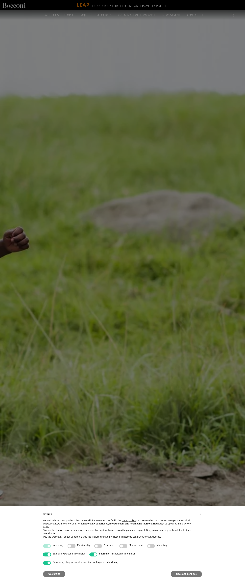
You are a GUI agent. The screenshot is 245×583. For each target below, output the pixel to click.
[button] (200, 514)
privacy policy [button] (129, 520)
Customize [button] (54, 574)
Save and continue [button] (186, 574)
